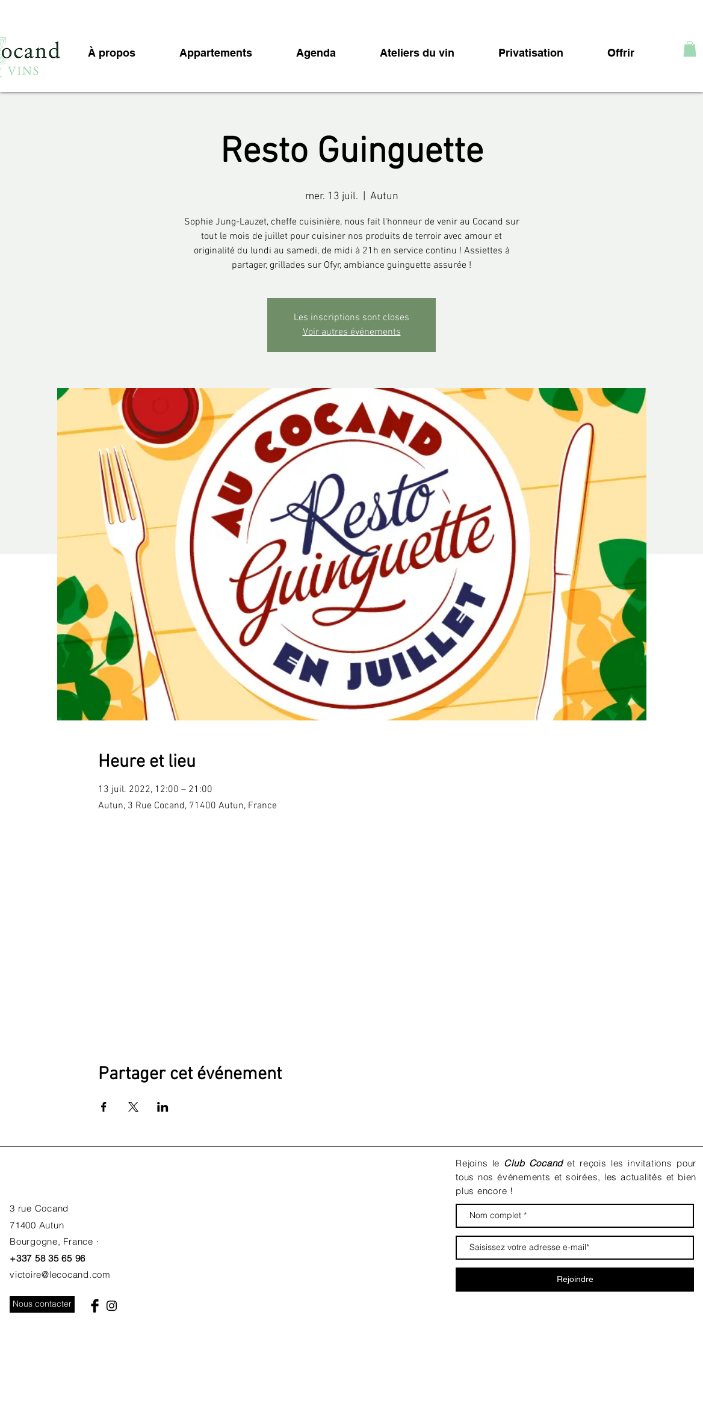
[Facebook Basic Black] (95, 1306)
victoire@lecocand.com (60, 1274)
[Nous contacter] (42, 1304)
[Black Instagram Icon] (112, 1306)
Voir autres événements (352, 332)
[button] (689, 49)
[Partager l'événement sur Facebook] (104, 1107)
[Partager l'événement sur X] (133, 1107)
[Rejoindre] (575, 1280)
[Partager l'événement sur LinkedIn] (163, 1107)
